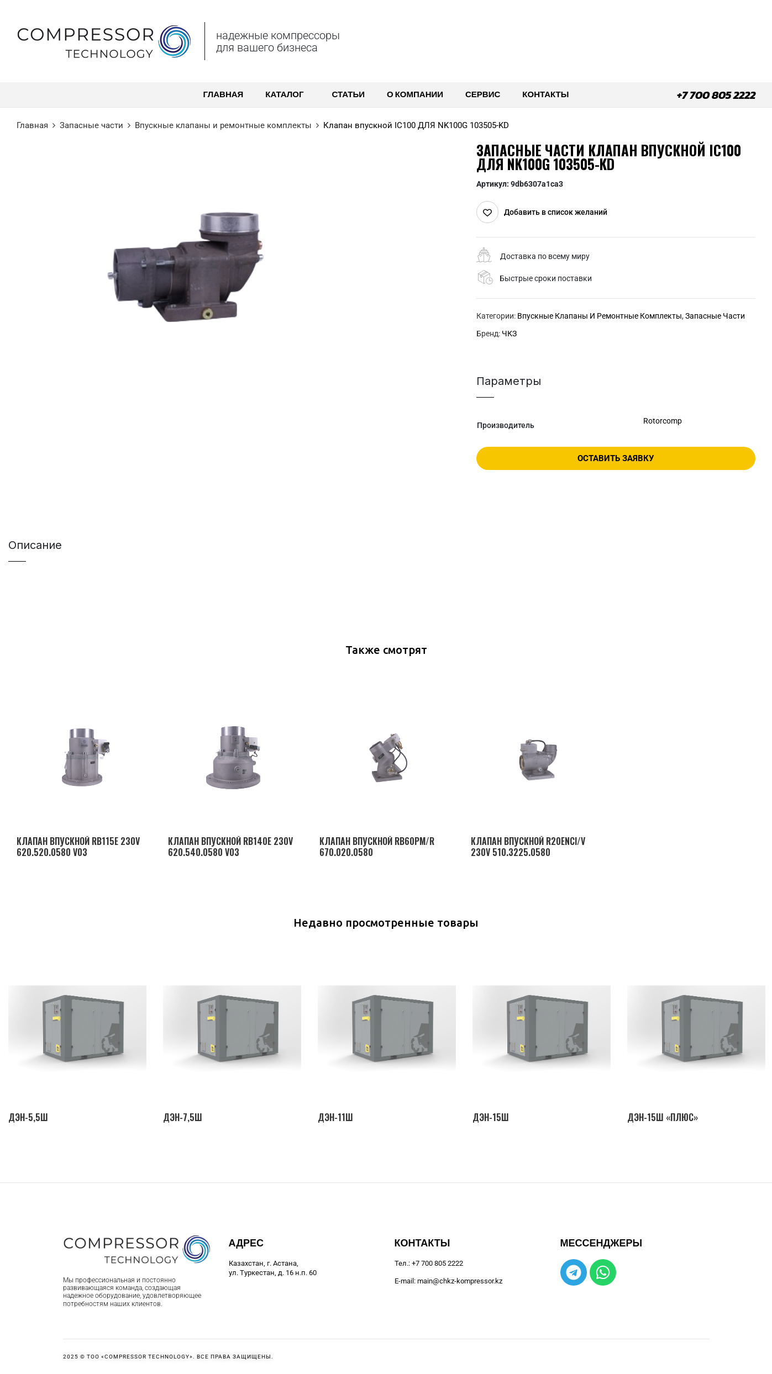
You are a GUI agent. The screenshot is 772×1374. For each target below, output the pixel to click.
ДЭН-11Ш (335, 1117)
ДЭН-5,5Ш (28, 1117)
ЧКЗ (509, 333)
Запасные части (91, 125)
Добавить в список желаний (555, 212)
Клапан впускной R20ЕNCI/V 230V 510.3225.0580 (528, 846)
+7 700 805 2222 (716, 95)
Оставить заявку (615, 458)
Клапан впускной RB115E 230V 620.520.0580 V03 (78, 846)
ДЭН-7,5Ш (182, 1117)
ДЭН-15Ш (490, 1117)
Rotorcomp (662, 420)
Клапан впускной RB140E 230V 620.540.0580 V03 (230, 846)
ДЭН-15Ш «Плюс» (662, 1117)
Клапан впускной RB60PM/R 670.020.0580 (376, 846)
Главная (32, 125)
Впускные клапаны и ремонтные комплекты (223, 125)
